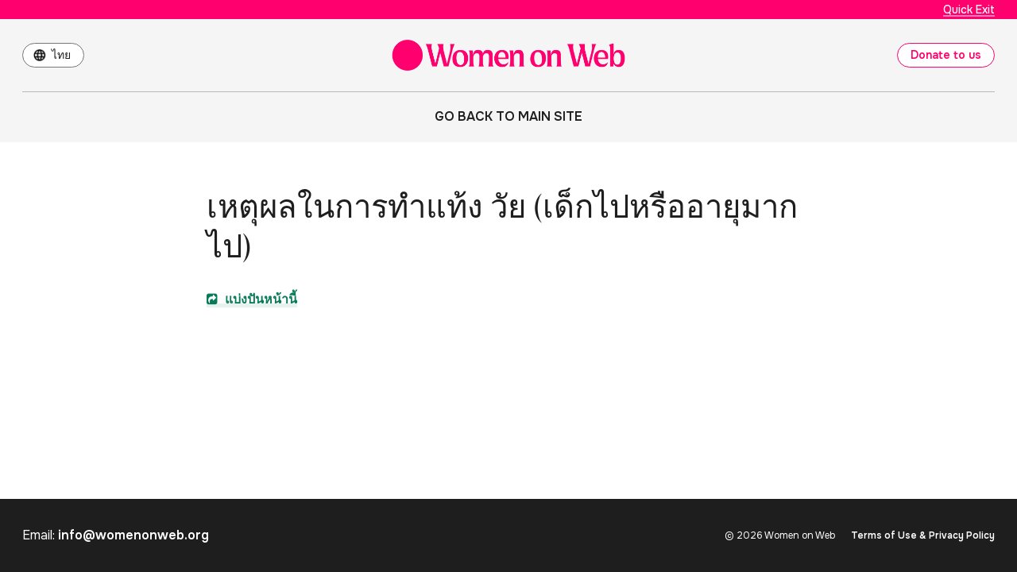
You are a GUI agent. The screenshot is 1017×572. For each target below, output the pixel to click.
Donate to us (946, 55)
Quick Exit (969, 9)
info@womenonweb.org (133, 535)
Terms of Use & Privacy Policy (923, 535)
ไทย (61, 55)
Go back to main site (508, 116)
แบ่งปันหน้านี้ (252, 299)
